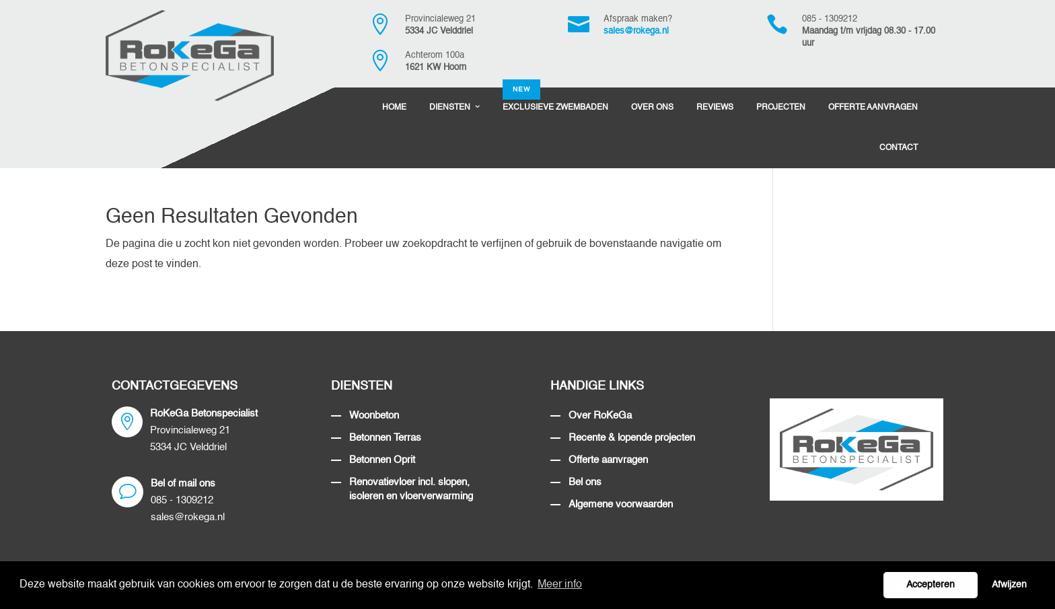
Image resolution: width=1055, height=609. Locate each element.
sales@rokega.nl (636, 31)
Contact (898, 148)
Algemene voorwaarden (621, 504)
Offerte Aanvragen (873, 108)
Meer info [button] (560, 584)
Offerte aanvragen (608, 460)
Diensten (449, 108)
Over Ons (652, 108)
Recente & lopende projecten (632, 438)
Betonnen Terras (385, 438)
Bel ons (585, 482)
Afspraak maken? (638, 19)
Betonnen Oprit (382, 460)
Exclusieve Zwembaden (555, 99)
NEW (521, 89)
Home (394, 108)
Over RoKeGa (600, 415)
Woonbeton (374, 415)
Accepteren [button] (930, 584)
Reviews (714, 108)
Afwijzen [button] (1009, 584)
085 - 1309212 (829, 19)
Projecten (780, 108)
